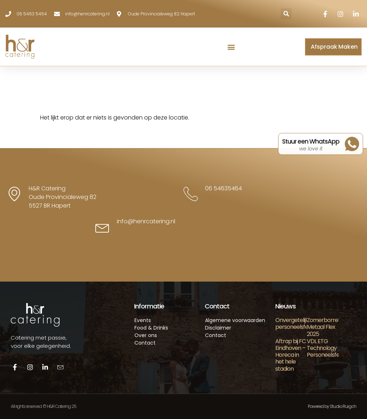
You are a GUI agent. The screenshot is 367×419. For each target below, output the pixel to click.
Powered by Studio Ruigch (332, 406)
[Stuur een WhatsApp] (352, 147)
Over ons (145, 335)
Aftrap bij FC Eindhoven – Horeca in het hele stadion (290, 355)
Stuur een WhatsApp (310, 144)
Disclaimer (218, 327)
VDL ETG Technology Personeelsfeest (327, 348)
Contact (145, 342)
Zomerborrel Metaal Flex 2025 (323, 327)
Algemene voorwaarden (235, 320)
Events (142, 320)
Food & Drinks (151, 327)
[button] (286, 13)
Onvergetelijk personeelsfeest (295, 323)
